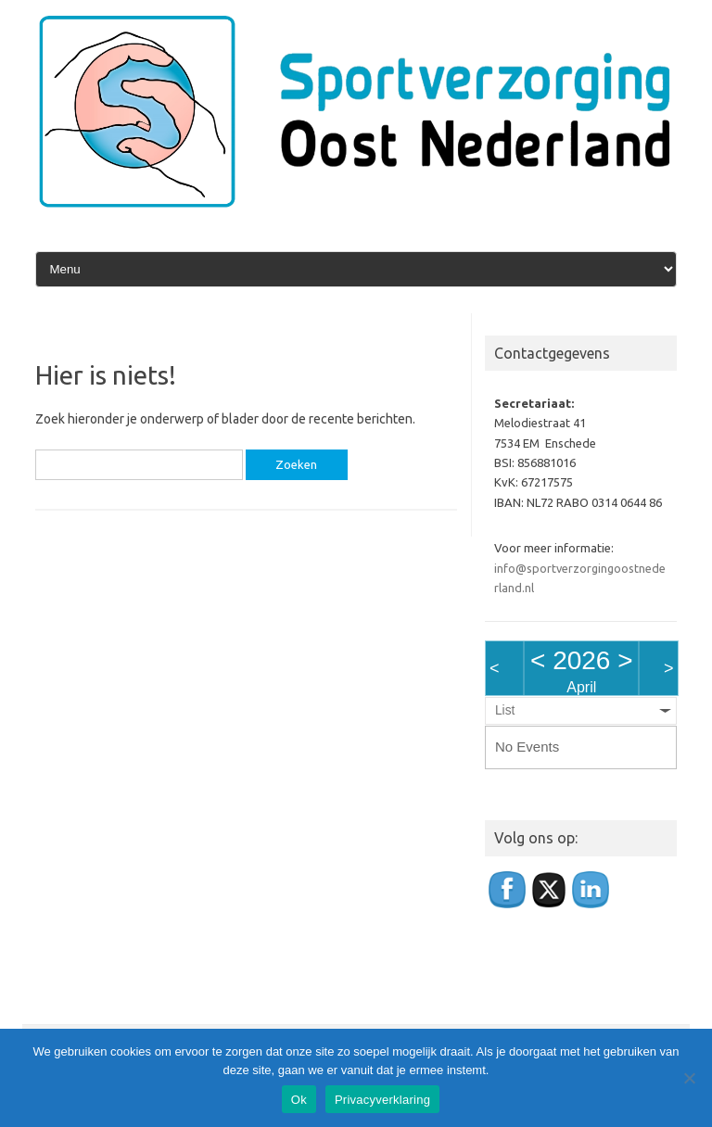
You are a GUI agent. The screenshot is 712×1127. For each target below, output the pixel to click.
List (505, 710)
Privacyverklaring (382, 1100)
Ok (299, 1100)
